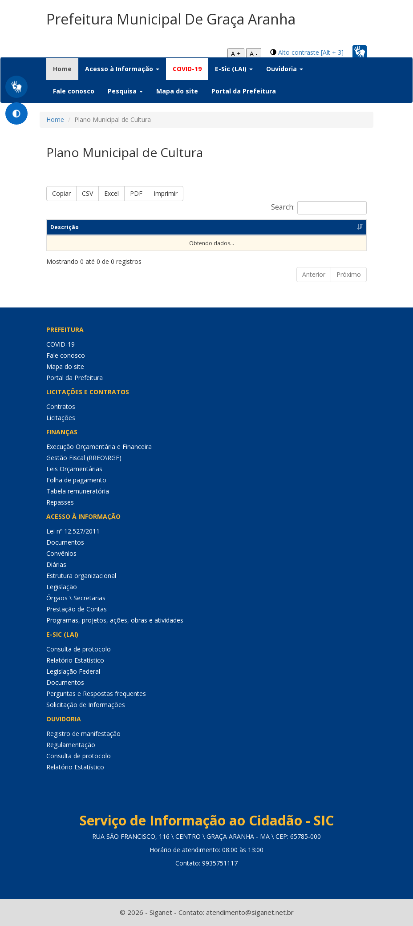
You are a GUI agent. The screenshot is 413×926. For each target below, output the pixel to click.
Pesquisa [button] (125, 91)
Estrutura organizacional (81, 575)
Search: (319, 207)
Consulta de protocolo (78, 649)
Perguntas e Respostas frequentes (96, 693)
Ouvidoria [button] (284, 69)
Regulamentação (70, 744)
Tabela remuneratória (77, 491)
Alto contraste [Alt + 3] (311, 52)
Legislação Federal (73, 671)
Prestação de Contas (76, 609)
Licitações (60, 417)
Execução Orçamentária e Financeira (99, 446)
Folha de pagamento (76, 480)
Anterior (313, 274)
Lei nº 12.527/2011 (73, 531)
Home (65, 68)
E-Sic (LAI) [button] (234, 69)
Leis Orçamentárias (74, 469)
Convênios (61, 553)
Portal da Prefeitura (243, 91)
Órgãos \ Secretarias (75, 598)
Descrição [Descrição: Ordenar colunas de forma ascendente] (64, 227)
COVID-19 (187, 69)
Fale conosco (73, 91)
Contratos (60, 406)
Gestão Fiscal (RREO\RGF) (83, 457)
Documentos (65, 542)
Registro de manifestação (83, 733)
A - (254, 53)
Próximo (348, 274)
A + (236, 53)
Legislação (61, 586)
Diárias (56, 564)
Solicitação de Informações (85, 704)
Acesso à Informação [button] (122, 69)
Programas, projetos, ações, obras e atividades (114, 620)
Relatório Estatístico (75, 660)
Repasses (60, 502)
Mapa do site (177, 91)
